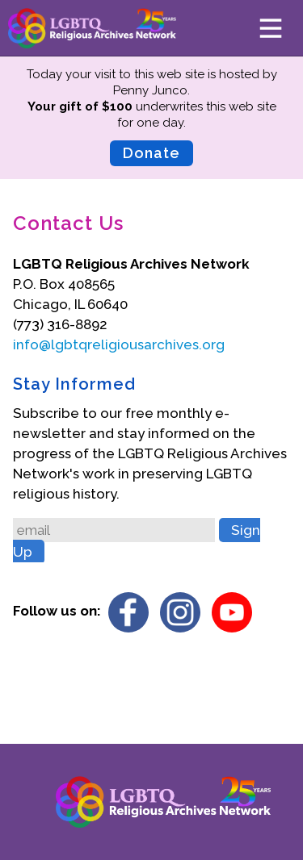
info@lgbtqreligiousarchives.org (119, 344)
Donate (151, 152)
